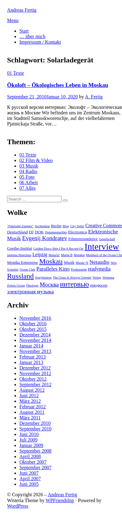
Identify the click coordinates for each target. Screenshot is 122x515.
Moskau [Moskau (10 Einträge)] (51, 261)
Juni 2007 (29, 473)
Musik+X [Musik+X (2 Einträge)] (82, 262)
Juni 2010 (29, 434)
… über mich (32, 36)
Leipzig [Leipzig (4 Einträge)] (39, 254)
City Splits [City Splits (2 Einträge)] (77, 226)
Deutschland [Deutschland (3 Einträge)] (17, 232)
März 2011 (30, 417)
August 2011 (32, 412)
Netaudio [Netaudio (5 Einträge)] (99, 262)
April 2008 (30, 456)
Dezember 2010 (35, 423)
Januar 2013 (31, 362)
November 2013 (35, 351)
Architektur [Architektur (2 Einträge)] (42, 226)
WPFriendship (59, 500)
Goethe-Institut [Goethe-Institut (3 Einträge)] (19, 248)
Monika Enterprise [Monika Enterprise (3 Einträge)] (22, 262)
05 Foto (26, 177)
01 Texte (15, 73)
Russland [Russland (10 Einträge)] (20, 276)
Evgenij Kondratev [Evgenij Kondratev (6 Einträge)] (44, 238)
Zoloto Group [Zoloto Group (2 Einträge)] (16, 285)
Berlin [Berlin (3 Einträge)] (56, 226)
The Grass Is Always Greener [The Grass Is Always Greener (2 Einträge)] (72, 277)
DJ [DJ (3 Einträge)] (31, 232)
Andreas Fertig (22, 10)
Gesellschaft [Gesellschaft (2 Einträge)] (107, 239)
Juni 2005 (29, 484)
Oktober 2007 (32, 462)
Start (24, 31)
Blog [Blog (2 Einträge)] (66, 226)
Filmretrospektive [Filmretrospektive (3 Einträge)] (83, 238)
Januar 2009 (31, 445)
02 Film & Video (36, 160)
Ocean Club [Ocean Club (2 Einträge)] (27, 269)
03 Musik (28, 165)
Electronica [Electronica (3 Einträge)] (77, 232)
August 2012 (32, 390)
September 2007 (35, 467)
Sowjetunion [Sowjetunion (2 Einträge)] (43, 277)
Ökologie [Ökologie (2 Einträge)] (32, 285)
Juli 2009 (28, 439)
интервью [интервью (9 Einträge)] (74, 284)
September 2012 (35, 384)
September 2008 (35, 451)
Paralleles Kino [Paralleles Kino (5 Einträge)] (52, 269)
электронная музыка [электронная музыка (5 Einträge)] (30, 291)
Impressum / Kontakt (40, 42)
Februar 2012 (32, 406)
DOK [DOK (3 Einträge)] (39, 232)
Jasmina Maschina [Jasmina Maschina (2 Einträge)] (19, 255)
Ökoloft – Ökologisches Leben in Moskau (57, 85)
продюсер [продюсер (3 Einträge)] (98, 285)
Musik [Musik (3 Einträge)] (69, 262)
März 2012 (30, 401)
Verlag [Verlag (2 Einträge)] (96, 277)
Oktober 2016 (32, 323)
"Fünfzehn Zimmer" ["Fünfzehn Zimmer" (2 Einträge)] (20, 226)
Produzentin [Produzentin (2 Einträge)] (79, 269)
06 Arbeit (28, 182)
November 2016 (35, 318)
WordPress (17, 506)
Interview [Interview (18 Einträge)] (102, 247)
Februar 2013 (32, 356)
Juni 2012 (29, 395)
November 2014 (35, 340)
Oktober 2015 (32, 329)
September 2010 (35, 428)
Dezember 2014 (35, 334)
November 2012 (35, 373)
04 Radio (28, 171)
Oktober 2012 (32, 379)
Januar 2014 (31, 345)
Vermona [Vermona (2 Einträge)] (108, 277)
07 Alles (27, 188)
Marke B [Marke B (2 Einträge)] (67, 255)
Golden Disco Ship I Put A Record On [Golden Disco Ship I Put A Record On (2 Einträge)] (58, 248)
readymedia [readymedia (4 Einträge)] (99, 268)
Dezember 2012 (35, 367)
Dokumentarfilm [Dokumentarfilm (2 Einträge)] (56, 232)
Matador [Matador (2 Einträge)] (79, 255)
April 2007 (30, 478)
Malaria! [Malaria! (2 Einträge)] (54, 255)
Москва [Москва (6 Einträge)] (49, 284)
